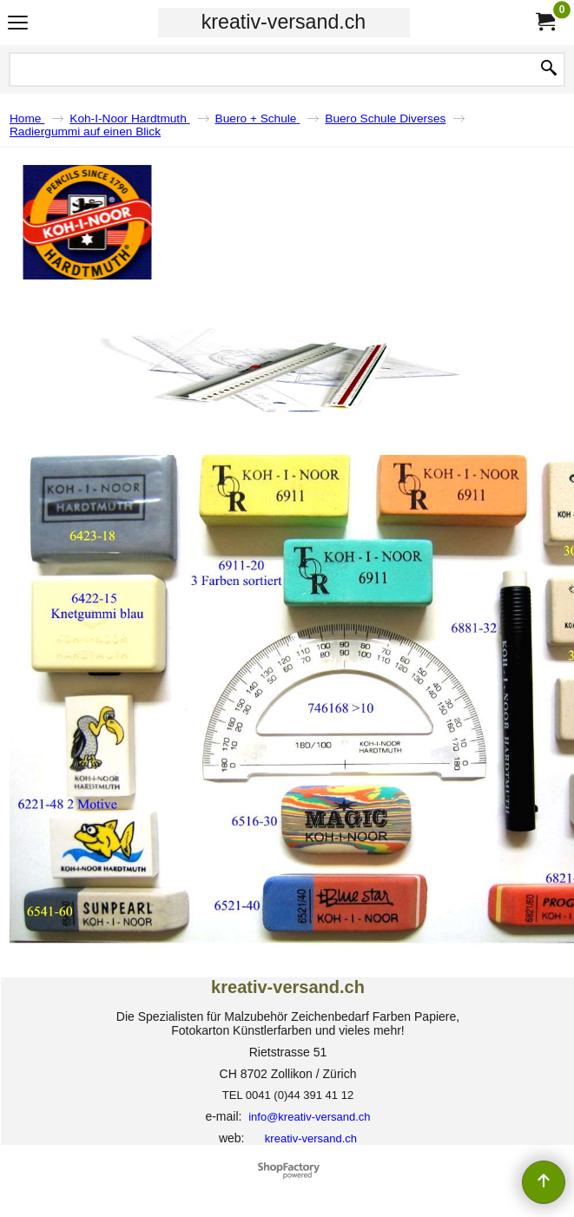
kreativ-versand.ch (283, 21)
